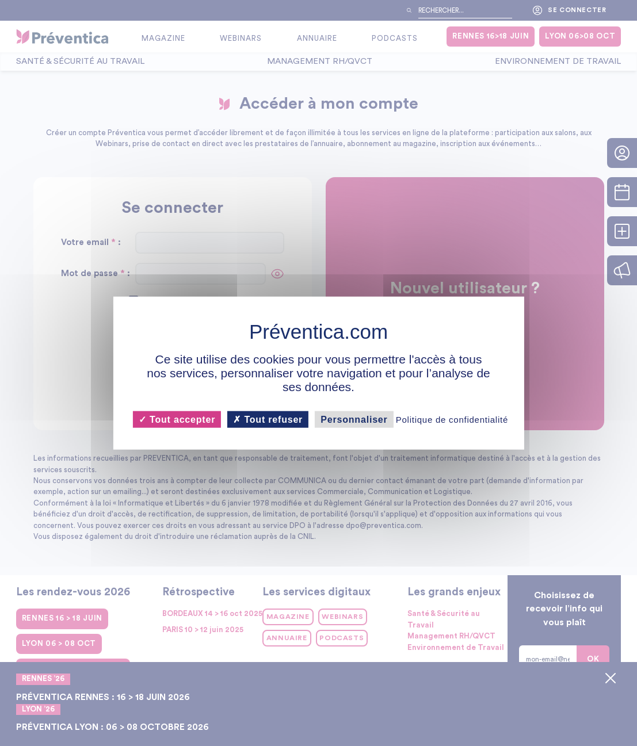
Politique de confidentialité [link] (452, 419)
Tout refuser (268, 419)
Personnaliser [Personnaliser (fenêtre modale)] (354, 419)
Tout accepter (177, 419)
